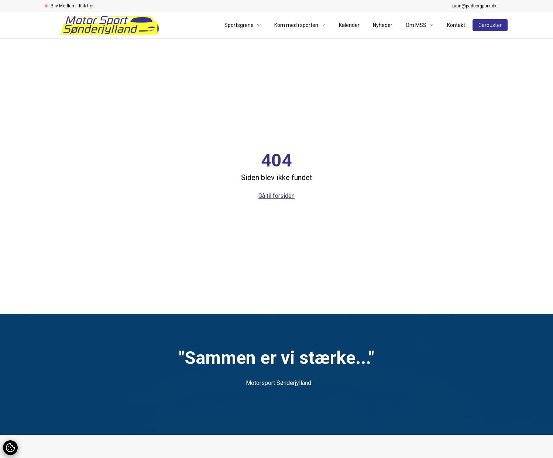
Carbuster (490, 25)
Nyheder (382, 25)
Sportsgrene (242, 25)
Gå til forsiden (276, 195)
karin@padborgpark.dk (474, 5)
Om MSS (420, 25)
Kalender (349, 25)
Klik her (86, 5)
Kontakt (456, 25)
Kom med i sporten (300, 25)
